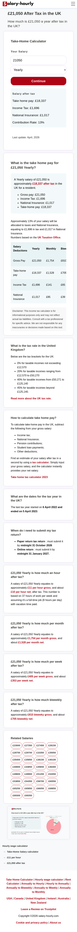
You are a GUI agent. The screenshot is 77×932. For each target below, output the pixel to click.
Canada (18, 898)
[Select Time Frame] (38, 70)
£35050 (52, 752)
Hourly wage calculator (15, 846)
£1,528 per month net (31, 642)
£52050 (52, 774)
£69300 (16, 795)
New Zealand (38, 902)
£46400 (52, 767)
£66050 (40, 788)
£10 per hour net (21, 592)
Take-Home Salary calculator (22, 851)
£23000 (16, 745)
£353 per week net (22, 680)
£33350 (40, 752)
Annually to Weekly (46, 887)
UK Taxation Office (48, 237)
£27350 (28, 745)
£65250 (16, 788)
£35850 (28, 759)
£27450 (40, 745)
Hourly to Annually (57, 883)
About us (55, 922)
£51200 (40, 774)
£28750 (16, 752)
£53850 (16, 781)
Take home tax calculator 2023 (29, 477)
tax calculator (40, 462)
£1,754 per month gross (41, 638)
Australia (63, 898)
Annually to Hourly (32, 883)
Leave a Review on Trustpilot (38, 909)
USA (9, 898)
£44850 (28, 767)
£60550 (52, 781)
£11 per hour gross (39, 587)
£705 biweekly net (21, 718)
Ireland (51, 898)
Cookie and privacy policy (32, 922)
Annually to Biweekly (19, 887)
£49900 (28, 774)
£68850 (52, 788)
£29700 (28, 752)
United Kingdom (35, 898)
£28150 (52, 745)
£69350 (28, 795)
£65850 (28, 788)
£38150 (40, 759)
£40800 (16, 767)
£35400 (16, 759)
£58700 (40, 781)
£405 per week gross (40, 676)
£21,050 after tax (16, 863)
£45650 (40, 767)
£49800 (16, 774)
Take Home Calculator (19, 879)
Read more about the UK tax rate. (31, 398)
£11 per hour (14, 857)
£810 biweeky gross (39, 714)
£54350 (28, 781)
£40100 (52, 759)
